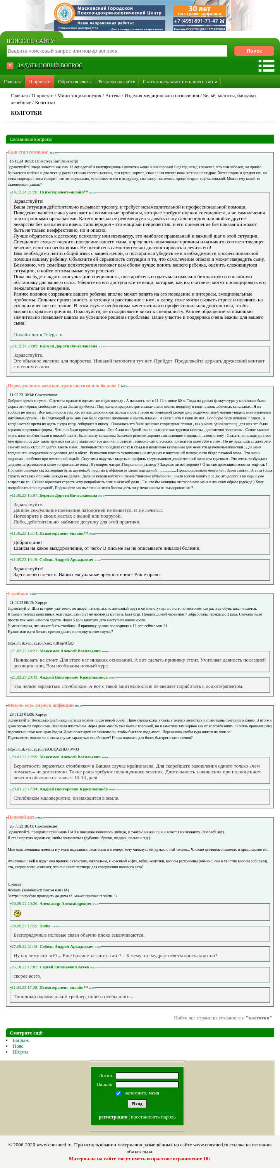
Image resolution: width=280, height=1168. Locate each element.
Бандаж (21, 1040)
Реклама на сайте (116, 81)
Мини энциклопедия (79, 95)
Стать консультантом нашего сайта (180, 81)
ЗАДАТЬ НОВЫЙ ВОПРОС (49, 65)
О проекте (39, 81)
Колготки (45, 102)
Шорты (20, 1052)
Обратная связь (74, 81)
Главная (12, 81)
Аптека (113, 95)
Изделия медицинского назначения (162, 95)
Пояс (18, 1046)
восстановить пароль (153, 1117)
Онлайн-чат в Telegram (38, 334)
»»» (53, 152)
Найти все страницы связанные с (223, 1018)
